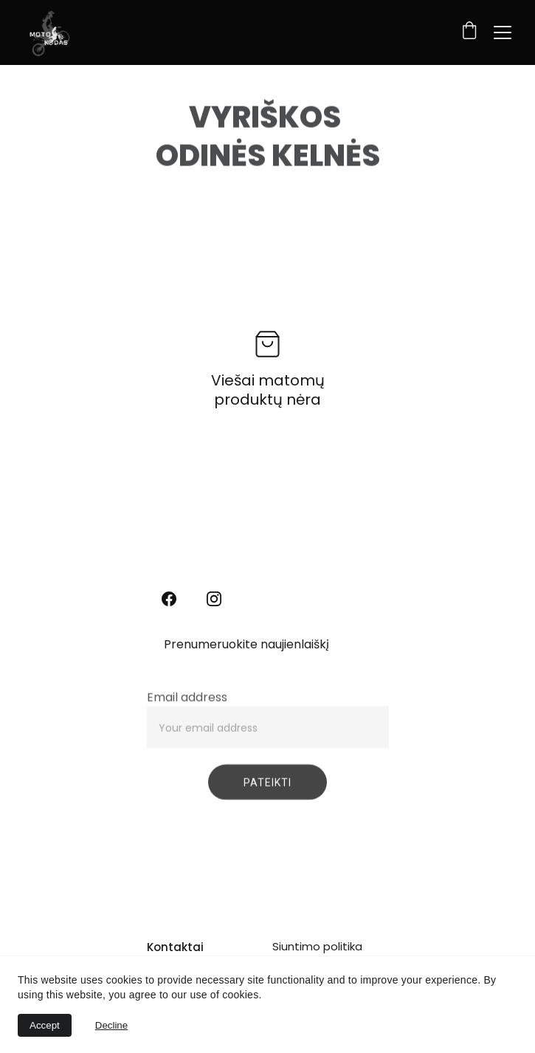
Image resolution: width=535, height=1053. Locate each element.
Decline (111, 1025)
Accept (45, 1025)
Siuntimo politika (317, 946)
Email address (187, 703)
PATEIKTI (268, 789)
